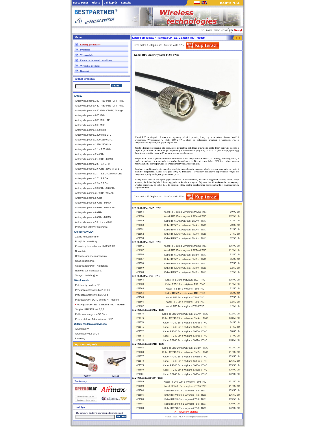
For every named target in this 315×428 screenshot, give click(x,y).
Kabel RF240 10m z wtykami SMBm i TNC (185, 347)
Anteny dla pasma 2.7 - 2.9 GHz (92, 178)
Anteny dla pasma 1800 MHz (90, 130)
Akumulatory (82, 328)
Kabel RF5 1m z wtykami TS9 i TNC (185, 288)
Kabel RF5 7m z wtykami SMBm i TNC (185, 272)
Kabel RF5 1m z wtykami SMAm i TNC (185, 220)
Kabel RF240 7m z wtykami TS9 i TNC (185, 408)
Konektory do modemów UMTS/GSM (95, 246)
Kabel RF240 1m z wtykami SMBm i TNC (185, 356)
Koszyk (235, 30)
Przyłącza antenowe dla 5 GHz (91, 294)
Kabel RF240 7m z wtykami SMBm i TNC (185, 374)
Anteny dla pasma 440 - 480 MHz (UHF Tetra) (99, 105)
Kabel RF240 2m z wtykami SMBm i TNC (185, 361)
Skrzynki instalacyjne (86, 275)
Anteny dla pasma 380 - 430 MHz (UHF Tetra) (99, 100)
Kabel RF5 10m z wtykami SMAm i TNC (185, 212)
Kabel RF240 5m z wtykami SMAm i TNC (185, 336)
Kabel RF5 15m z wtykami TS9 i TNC (185, 284)
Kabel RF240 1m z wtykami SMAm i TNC (185, 322)
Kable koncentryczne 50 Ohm (91, 314)
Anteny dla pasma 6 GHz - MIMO (93, 217)
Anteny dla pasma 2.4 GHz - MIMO (94, 159)
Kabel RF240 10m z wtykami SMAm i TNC (185, 313)
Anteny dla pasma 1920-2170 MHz (93, 144)
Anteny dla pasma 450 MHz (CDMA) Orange (99, 110)
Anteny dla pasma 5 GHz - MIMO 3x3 (95, 207)
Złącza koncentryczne (86, 236)
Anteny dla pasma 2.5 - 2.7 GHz (92, 164)
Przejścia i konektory (86, 241)
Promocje (85, 49)
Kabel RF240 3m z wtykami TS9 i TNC (185, 399)
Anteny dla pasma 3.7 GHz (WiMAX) (95, 193)
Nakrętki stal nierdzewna (88, 270)
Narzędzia (80, 251)
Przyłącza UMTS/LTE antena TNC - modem (181, 37)
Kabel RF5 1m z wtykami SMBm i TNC (185, 254)
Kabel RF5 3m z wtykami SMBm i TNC (185, 263)
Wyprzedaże (86, 55)
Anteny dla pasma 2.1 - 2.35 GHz (93, 149)
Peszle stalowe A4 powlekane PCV (94, 319)
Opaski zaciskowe (84, 261)
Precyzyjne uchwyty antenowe (91, 227)
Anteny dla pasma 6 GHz (88, 212)
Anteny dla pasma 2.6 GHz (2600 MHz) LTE (98, 168)
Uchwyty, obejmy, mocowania (91, 256)
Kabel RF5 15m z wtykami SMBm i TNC (185, 250)
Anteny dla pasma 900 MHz (90, 125)
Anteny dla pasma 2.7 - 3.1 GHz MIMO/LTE (98, 173)
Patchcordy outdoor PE (87, 285)
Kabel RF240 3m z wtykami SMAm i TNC (185, 331)
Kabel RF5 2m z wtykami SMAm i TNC (185, 225)
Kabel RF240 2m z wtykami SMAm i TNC (185, 327)
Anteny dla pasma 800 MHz (90, 115)
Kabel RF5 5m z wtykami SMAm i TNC (185, 234)
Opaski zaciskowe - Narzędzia (91, 265)
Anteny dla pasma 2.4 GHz (89, 154)
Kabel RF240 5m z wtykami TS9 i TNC (185, 403)
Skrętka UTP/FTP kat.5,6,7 (89, 309)
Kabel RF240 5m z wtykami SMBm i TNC (185, 369)
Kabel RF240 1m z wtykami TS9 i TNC (185, 390)
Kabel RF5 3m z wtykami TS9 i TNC (185, 297)
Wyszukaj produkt (90, 65)
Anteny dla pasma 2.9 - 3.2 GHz (92, 183)
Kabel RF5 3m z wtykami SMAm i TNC (185, 229)
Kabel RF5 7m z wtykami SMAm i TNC (185, 238)
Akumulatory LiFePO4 (87, 333)
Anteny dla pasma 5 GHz (88, 197)
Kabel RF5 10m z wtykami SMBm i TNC (185, 246)
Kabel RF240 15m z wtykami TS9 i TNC (185, 386)
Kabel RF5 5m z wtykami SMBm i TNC (185, 268)
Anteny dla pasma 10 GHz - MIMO (93, 222)
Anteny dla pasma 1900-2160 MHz (93, 139)
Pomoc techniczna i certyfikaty (96, 60)
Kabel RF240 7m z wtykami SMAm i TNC (185, 340)
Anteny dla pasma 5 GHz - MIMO (93, 202)
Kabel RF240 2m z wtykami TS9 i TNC (185, 395)
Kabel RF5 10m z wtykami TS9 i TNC (185, 279)
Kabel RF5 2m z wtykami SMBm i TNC (185, 259)
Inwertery (80, 338)
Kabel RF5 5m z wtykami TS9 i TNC (185, 302)
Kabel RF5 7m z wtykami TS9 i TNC (185, 306)
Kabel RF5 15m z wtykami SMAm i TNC (185, 216)
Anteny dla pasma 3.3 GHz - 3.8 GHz (95, 188)
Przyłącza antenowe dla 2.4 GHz (92, 290)
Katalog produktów (90, 44)
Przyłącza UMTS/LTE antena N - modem (97, 299)
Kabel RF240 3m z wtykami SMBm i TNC (185, 365)
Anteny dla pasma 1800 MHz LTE (93, 134)
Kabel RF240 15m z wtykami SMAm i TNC (185, 318)
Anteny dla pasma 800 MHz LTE (92, 120)
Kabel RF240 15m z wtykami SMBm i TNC (185, 352)
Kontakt (84, 71)
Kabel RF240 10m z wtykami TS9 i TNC (185, 381)
